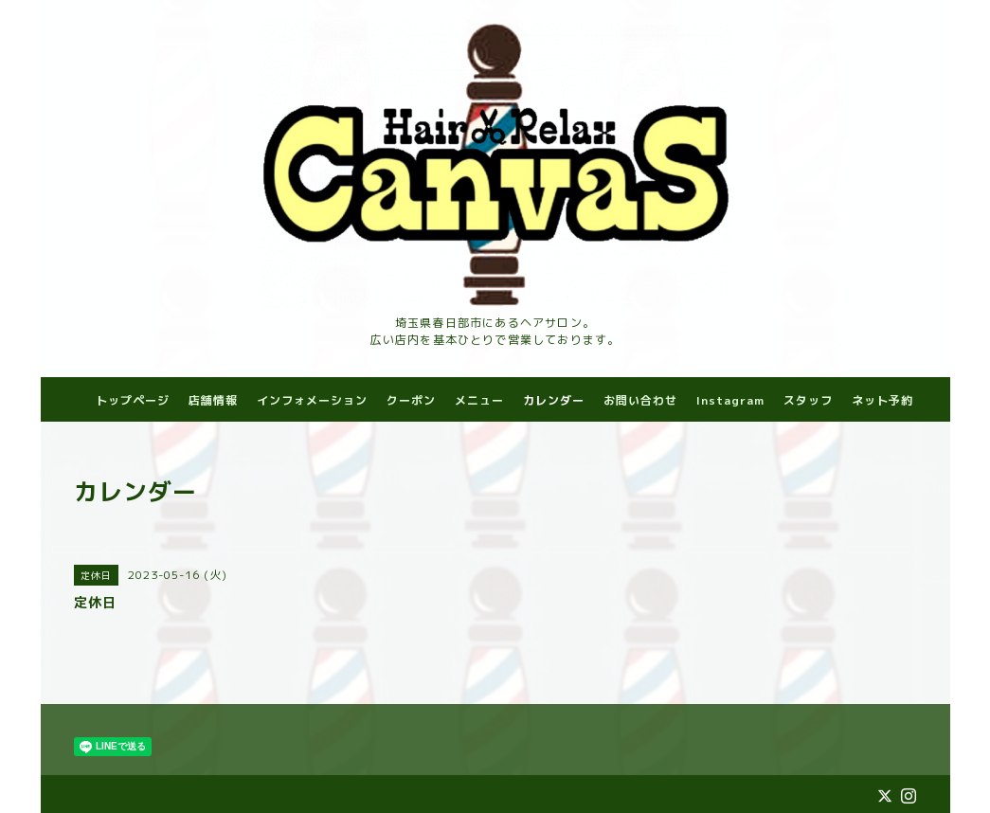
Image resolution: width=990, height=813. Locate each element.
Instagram (730, 400)
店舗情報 (213, 400)
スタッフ (808, 400)
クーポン (411, 400)
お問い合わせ (640, 400)
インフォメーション (312, 400)
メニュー (479, 400)
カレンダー (554, 400)
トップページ (133, 400)
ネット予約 (882, 400)
